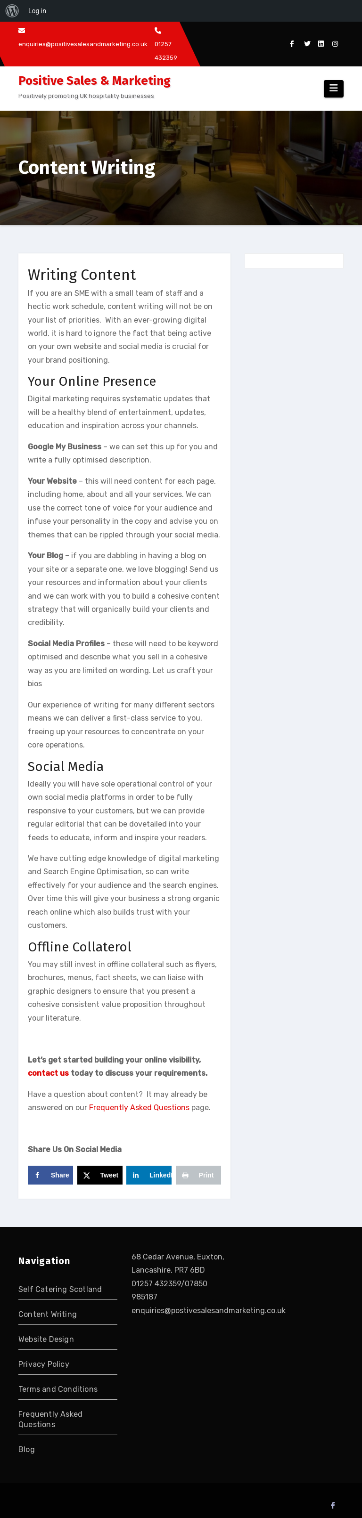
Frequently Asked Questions (139, 1107)
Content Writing (47, 1314)
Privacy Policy (43, 1364)
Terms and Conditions (58, 1389)
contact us (48, 1073)
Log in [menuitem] (37, 11)
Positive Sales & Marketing (94, 80)
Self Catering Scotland (60, 1289)
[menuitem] (12, 11)
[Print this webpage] (198, 1175)
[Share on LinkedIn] (149, 1175)
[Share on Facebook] (50, 1175)
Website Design (46, 1339)
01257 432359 (166, 44)
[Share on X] (100, 1175)
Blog (26, 1449)
